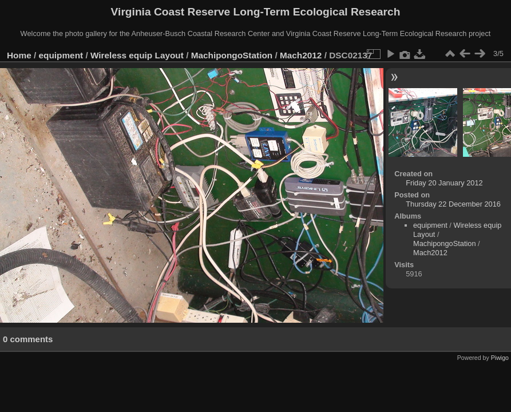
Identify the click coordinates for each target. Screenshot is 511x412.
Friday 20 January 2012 (444, 183)
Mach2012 (301, 55)
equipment (61, 55)
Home (19, 55)
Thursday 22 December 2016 (453, 204)
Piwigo (500, 357)
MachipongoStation (232, 55)
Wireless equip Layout (137, 55)
